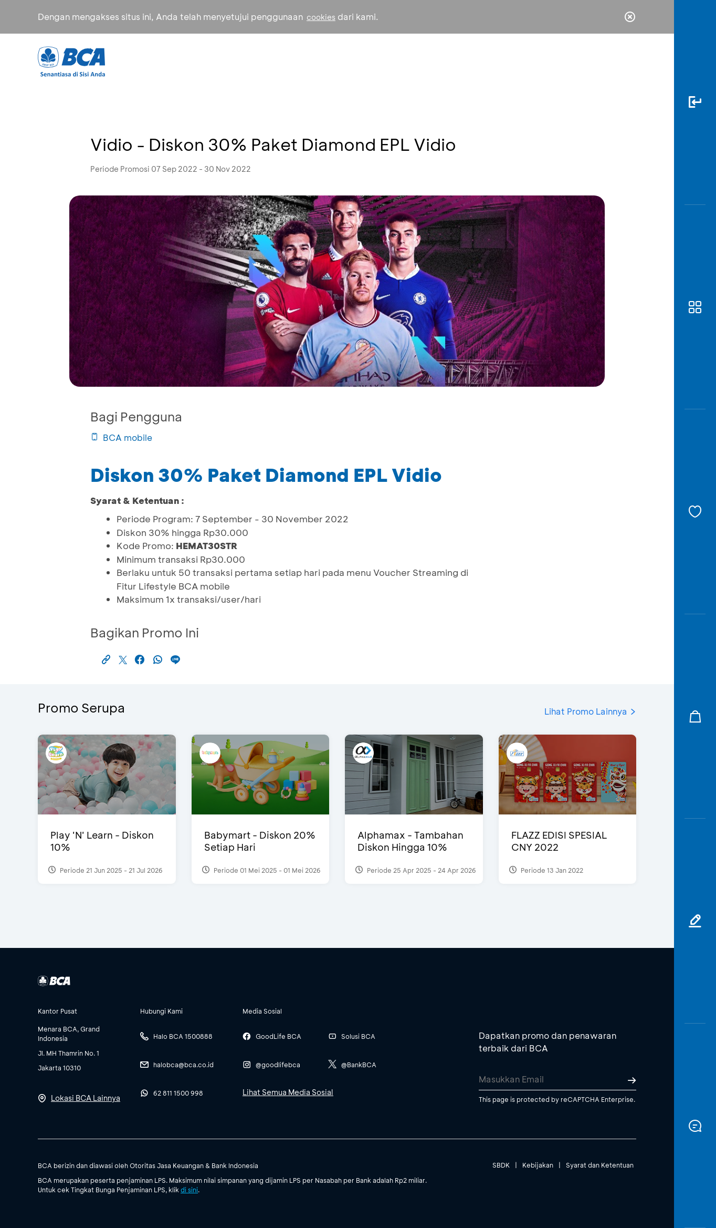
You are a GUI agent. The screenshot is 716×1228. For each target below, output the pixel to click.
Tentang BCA (402, 60)
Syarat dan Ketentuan (600, 1165)
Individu (270, 60)
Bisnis (330, 60)
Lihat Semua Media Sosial (288, 1092)
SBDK (501, 1165)
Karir (472, 60)
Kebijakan (537, 1165)
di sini (189, 1189)
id (608, 61)
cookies (321, 17)
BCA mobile (121, 437)
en (627, 61)
